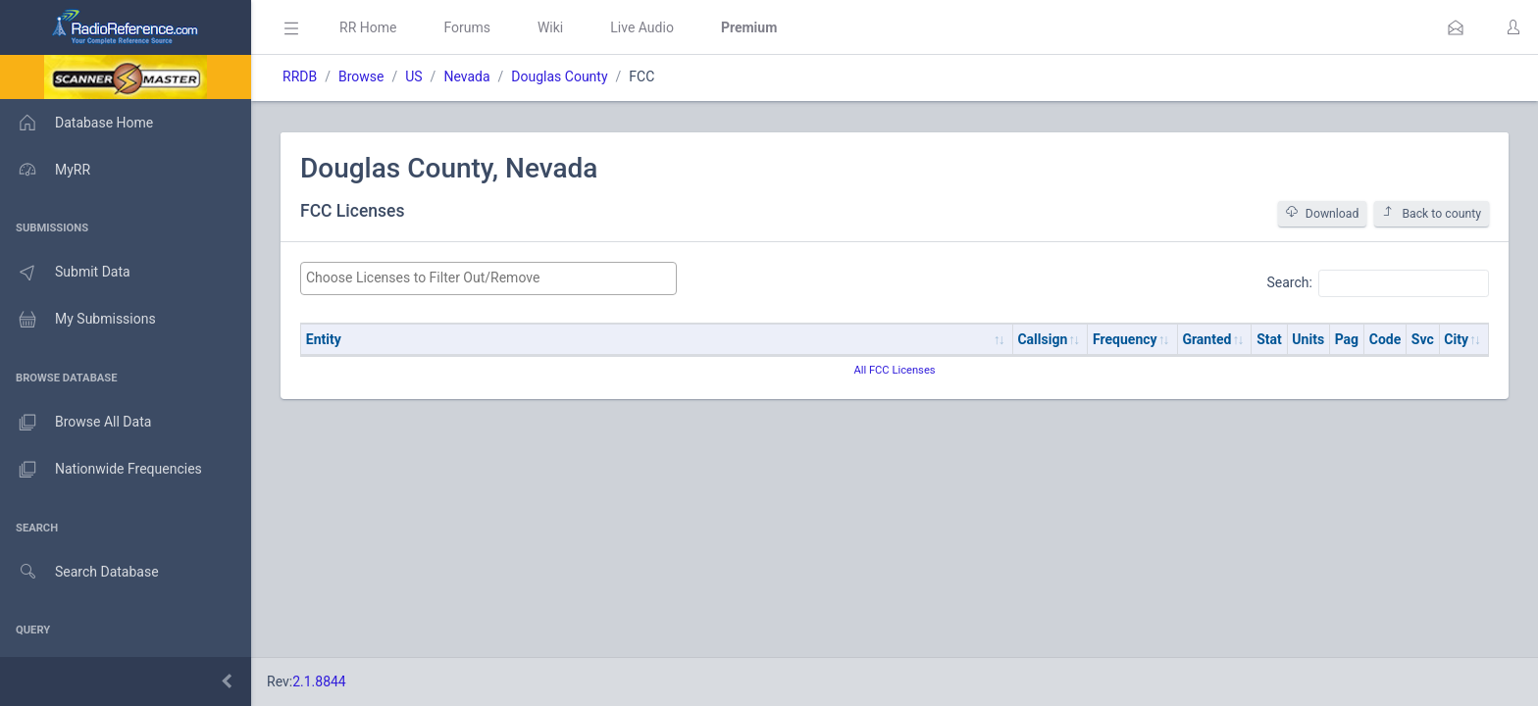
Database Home (76, 122)
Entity (323, 339)
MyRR (45, 169)
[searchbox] (488, 278)
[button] (1455, 27)
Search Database (79, 572)
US (413, 76)
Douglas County (559, 76)
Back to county (1431, 213)
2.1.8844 (319, 681)
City (1456, 339)
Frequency (1125, 339)
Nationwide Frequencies (101, 470)
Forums (466, 27)
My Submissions (78, 319)
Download (1322, 213)
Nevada (466, 76)
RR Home (367, 27)
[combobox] (488, 278)
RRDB (299, 76)
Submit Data (65, 272)
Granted (1206, 339)
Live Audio (642, 27)
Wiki (550, 27)
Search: (1377, 283)
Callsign (1042, 339)
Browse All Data (75, 422)
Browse (361, 76)
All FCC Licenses (894, 370)
